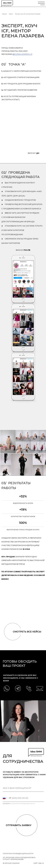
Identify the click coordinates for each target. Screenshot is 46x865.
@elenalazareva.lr (22, 54)
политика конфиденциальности (18, 854)
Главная (4, 14)
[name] (23, 788)
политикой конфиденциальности (23, 803)
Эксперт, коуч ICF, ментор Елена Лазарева (27, 14)
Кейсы (11, 14)
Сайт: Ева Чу (38, 863)
